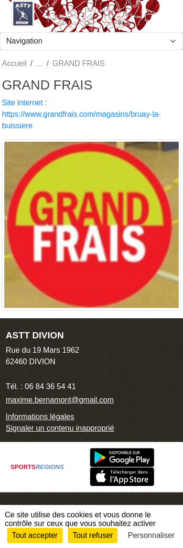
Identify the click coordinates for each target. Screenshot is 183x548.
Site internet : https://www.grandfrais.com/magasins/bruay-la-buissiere (81, 114)
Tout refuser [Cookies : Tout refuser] (93, 535)
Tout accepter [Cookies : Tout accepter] (35, 535)
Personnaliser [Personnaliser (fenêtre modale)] (151, 535)
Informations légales (40, 417)
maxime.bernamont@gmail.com (60, 400)
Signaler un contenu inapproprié (60, 428)
